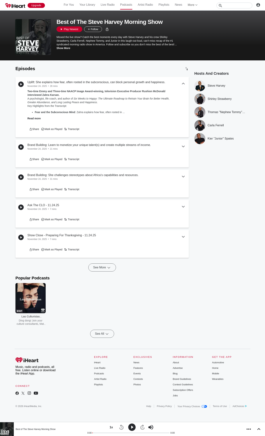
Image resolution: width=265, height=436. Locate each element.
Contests (138, 379)
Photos (137, 384)
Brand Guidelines (182, 379)
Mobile (215, 373)
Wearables (217, 379)
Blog (175, 373)
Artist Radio (145, 4)
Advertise (178, 368)
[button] (107, 29)
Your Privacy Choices (192, 406)
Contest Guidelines (183, 384)
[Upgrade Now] (36, 5)
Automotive (218, 362)
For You (69, 4)
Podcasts (126, 4)
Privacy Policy (164, 406)
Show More (63, 48)
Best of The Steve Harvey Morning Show (36, 429)
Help (148, 406)
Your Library (87, 4)
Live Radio (108, 4)
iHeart (97, 362)
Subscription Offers (183, 390)
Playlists (163, 4)
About (176, 362)
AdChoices (240, 406)
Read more (34, 118)
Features (138, 368)
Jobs (175, 395)
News (178, 4)
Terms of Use (220, 406)
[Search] (234, 5)
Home (215, 368)
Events (137, 373)
